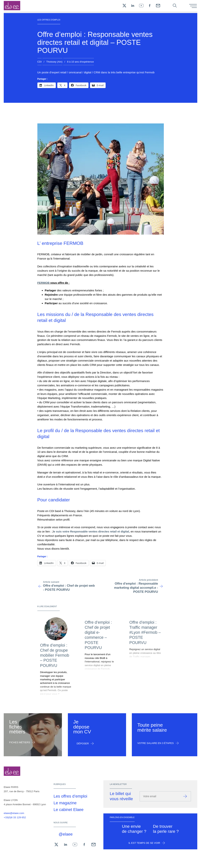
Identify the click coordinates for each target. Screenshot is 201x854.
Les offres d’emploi (70, 796)
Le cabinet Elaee (68, 809)
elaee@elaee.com (14, 813)
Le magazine (65, 803)
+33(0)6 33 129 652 (15, 817)
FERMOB (43, 282)
